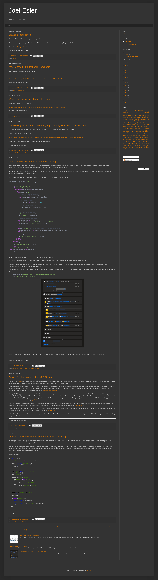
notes (21, 153)
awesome (141, 112)
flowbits (131, 121)
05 (126, 102)
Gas (144, 121)
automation (135, 112)
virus (130, 147)
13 (126, 82)
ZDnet (131, 149)
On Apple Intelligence (20, 34)
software (135, 143)
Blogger (88, 570)
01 (127, 59)
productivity (146, 137)
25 (126, 52)
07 (126, 97)
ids (147, 122)
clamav (124, 117)
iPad (18, 153)
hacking (134, 123)
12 (126, 85)
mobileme (146, 128)
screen (139, 141)
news (147, 131)
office (128, 133)
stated (20, 381)
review (143, 139)
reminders (22, 90)
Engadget (45, 390)
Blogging (125, 115)
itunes (124, 126)
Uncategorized (145, 145)
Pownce (141, 137)
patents (147, 135)
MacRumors (53, 390)
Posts (126, 157)
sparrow (147, 143)
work (129, 149)
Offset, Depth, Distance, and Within (29, 535)
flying (135, 121)
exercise (131, 119)
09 (126, 92)
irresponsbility (142, 124)
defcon (139, 117)
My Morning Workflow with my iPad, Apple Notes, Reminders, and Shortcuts (48, 125)
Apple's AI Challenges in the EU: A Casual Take (33, 377)
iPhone (128, 125)
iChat (144, 123)
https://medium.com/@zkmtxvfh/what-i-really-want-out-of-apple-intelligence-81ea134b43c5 (37, 107)
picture (125, 137)
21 (126, 67)
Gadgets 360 (52, 410)
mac (148, 126)
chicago (144, 115)
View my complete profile (130, 44)
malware (132, 128)
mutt (143, 131)
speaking (125, 145)
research (138, 139)
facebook (143, 119)
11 (126, 87)
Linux (141, 126)
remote (133, 139)
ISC (148, 125)
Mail (127, 128)
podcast (135, 137)
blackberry (146, 113)
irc (137, 125)
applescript (19, 368)
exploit (137, 119)
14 (126, 80)
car (140, 115)
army (124, 113)
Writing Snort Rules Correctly (18, 546)
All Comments (128, 160)
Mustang (138, 131)
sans (134, 141)
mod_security (126, 131)
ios (148, 122)
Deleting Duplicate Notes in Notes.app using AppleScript (38, 436)
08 (126, 95)
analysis (125, 111)
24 (126, 62)
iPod (133, 125)
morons (132, 131)
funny (140, 121)
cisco (148, 115)
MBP (135, 128)
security (145, 141)
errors (148, 117)
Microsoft (141, 128)
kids (132, 126)
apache (135, 111)
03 (127, 54)
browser (136, 115)
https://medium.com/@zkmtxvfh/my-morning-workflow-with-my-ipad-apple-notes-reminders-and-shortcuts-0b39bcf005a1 (46, 137)
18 (126, 72)
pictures (130, 137)
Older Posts (112, 527)
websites (139, 147)
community (129, 117)
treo (134, 145)
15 (126, 77)
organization (146, 133)
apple (14, 58)
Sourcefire (141, 143)
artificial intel (20, 428)
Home (9, 25)
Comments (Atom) (21, 530)
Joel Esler (128, 41)
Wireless (125, 149)
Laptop (136, 126)
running (147, 139)
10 (126, 90)
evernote (125, 119)
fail (148, 119)
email (144, 117)
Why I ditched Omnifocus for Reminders (29, 67)
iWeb (128, 126)
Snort (129, 143)
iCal (141, 122)
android (130, 111)
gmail (147, 121)
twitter (137, 145)
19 (126, 70)
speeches (129, 145)
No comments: (24, 55)
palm (143, 135)
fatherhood (126, 121)
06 (126, 100)
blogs (130, 115)
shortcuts (37, 368)
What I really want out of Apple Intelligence (31, 99)
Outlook (129, 135)
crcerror (134, 117)
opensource (139, 133)
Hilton (138, 122)
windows (146, 147)
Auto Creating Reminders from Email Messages (33, 161)
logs (145, 126)
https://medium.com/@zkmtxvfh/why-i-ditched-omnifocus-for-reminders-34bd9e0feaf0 (35, 79)
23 (126, 65)
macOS (22, 521)
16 (126, 75)
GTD (129, 123)
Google (125, 123)
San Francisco (127, 141)
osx (124, 135)
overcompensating (137, 135)
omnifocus (16, 90)
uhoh (140, 145)
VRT (133, 147)
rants (124, 139)
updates (125, 147)
